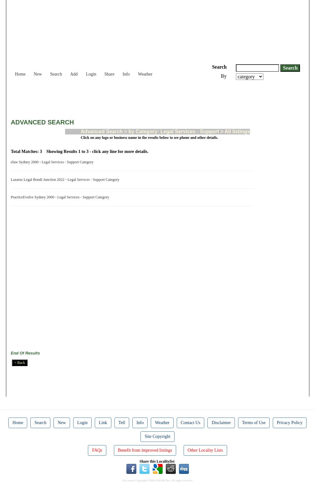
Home (20, 74)
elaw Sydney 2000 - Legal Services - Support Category (53, 162)
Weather (145, 74)
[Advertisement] (125, 97)
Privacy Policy (289, 422)
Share (109, 74)
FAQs (97, 450)
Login (91, 74)
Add (74, 74)
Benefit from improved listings (145, 450)
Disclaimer (221, 422)
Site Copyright (157, 436)
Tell (122, 422)
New (38, 74)
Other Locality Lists (205, 450)
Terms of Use (254, 422)
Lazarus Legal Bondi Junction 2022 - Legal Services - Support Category (66, 179)
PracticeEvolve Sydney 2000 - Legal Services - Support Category (61, 197)
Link (103, 422)
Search (56, 74)
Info (126, 74)
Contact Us (191, 422)
